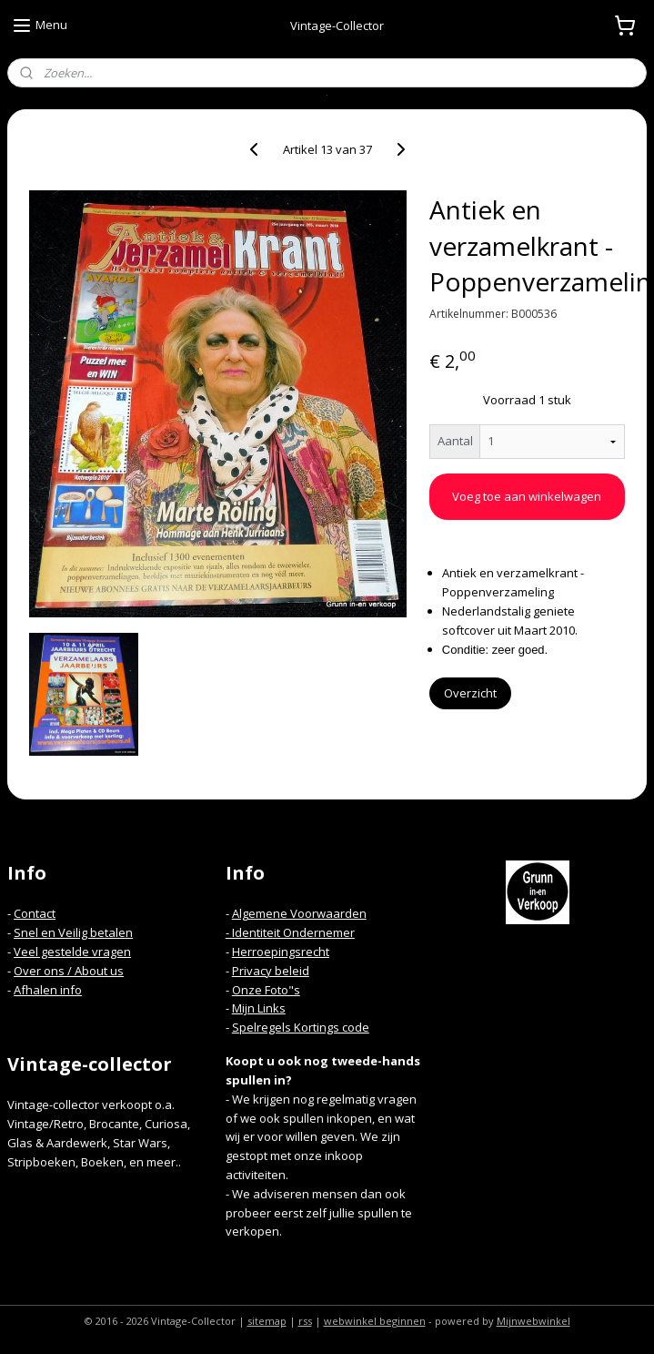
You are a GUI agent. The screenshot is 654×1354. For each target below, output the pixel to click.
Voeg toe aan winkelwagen (526, 496)
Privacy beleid (270, 970)
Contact (34, 913)
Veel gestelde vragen (72, 951)
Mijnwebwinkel (533, 1321)
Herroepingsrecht (280, 951)
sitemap (267, 1321)
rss (305, 1321)
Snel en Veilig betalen (73, 932)
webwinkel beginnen (375, 1321)
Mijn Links (259, 1008)
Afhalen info (48, 990)
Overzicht (470, 693)
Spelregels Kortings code (300, 1027)
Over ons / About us (69, 970)
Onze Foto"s (266, 990)
